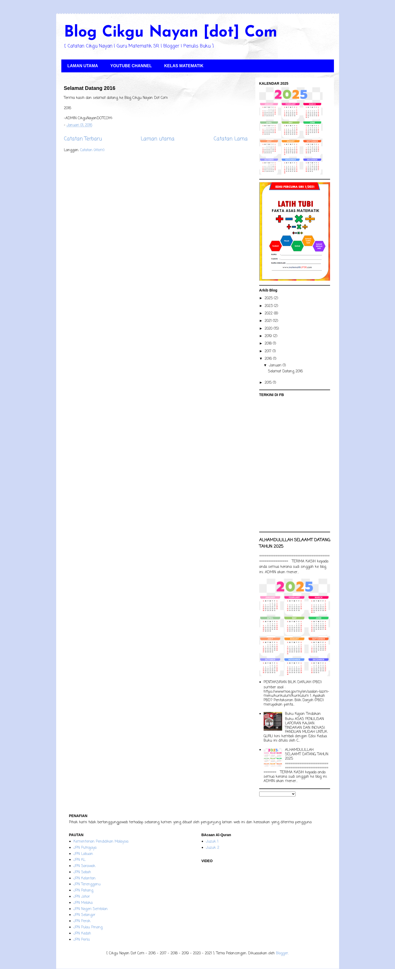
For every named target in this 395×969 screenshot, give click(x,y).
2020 (269, 328)
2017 (269, 351)
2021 (269, 321)
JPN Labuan (83, 854)
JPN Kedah (82, 933)
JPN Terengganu (86, 884)
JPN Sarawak (84, 866)
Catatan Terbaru (83, 139)
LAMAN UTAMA (83, 66)
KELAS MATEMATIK (183, 66)
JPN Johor (81, 896)
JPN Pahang (83, 890)
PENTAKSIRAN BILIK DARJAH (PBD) (293, 682)
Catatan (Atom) (92, 150)
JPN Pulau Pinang (88, 927)
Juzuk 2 (212, 848)
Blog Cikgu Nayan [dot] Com (170, 32)
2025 (269, 298)
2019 (269, 336)
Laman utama (157, 139)
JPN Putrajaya (84, 848)
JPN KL (79, 860)
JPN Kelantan (84, 878)
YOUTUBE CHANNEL (131, 66)
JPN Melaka (83, 903)
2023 (269, 306)
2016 (269, 359)
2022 (269, 313)
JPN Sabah (82, 872)
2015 (269, 382)
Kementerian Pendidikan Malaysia (100, 841)
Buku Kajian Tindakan (303, 714)
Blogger (282, 953)
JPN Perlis (81, 939)
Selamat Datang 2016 (89, 88)
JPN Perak (81, 921)
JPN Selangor (84, 915)
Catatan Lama (231, 139)
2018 (269, 343)
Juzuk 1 (212, 841)
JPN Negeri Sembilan (90, 909)
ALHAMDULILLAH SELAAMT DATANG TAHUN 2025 (306, 754)
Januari (276, 365)
